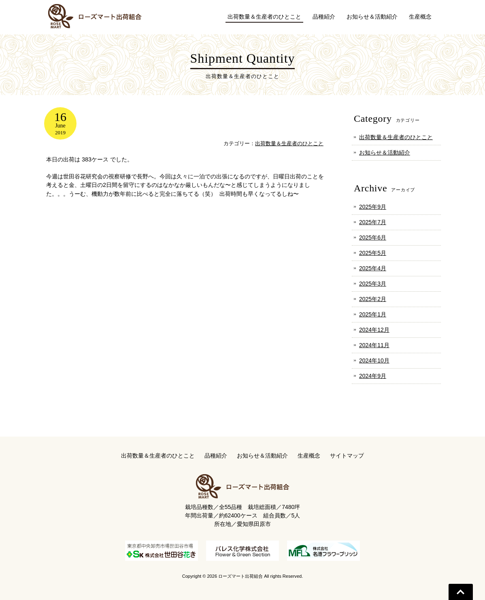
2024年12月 (374, 330)
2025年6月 (372, 237)
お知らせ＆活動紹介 (384, 152)
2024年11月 (374, 345)
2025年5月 (372, 253)
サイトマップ (347, 455)
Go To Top (461, 592)
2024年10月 (374, 360)
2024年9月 (372, 376)
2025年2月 (372, 299)
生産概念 (309, 455)
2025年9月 (372, 207)
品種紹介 (215, 455)
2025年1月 (372, 314)
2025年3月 (372, 283)
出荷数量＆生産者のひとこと (289, 143)
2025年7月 (372, 222)
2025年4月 (372, 268)
